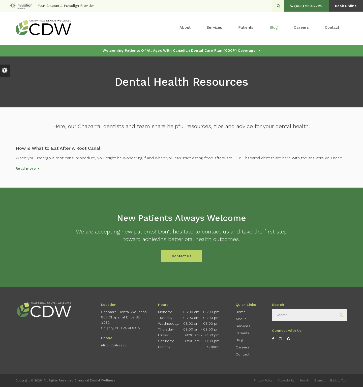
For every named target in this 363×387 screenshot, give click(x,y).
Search (304, 380)
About (241, 319)
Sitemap (319, 380)
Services (243, 326)
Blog (273, 28)
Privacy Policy (263, 380)
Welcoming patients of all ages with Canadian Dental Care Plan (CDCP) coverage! (180, 50)
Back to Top (338, 380)
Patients (245, 28)
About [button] (185, 28)
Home (241, 312)
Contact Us (181, 256)
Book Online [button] (345, 6)
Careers (301, 28)
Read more (26, 168)
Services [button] (214, 28)
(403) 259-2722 (114, 345)
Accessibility (286, 380)
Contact (332, 28)
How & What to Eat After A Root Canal (58, 148)
